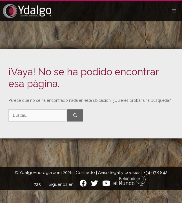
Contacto (85, 172)
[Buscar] (75, 115)
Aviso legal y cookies (119, 172)
